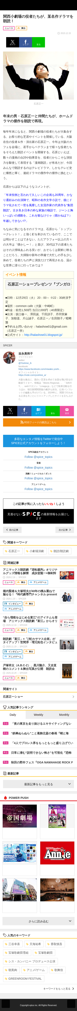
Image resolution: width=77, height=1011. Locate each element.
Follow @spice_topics (39, 456)
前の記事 (12, 530)
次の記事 (65, 530)
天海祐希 (33, 944)
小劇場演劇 (35, 551)
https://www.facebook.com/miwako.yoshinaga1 (40, 369)
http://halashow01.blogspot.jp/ (43, 334)
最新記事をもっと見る (47, 784)
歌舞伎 (57, 970)
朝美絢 (11, 970)
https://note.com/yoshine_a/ (32, 375)
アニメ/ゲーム (34, 970)
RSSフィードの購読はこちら (46, 422)
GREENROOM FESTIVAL (23, 978)
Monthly (64, 714)
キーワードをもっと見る (58, 988)
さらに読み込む (50, 921)
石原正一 (12, 551)
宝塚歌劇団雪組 (17, 952)
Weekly (38, 714)
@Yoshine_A (24, 363)
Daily (13, 714)
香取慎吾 (54, 944)
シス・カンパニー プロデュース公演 (30, 961)
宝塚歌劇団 (44, 952)
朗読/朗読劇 (59, 551)
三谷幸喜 (12, 944)
